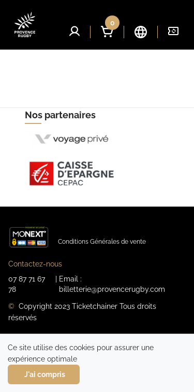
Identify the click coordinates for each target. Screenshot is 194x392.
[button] (74, 31)
